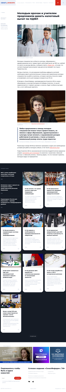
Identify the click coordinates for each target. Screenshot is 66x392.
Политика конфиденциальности (36, 375)
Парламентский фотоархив (37, 123)
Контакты (51, 2)
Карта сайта (33, 388)
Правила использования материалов (37, 377)
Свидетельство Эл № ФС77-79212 (36, 371)
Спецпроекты (28, 2)
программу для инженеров (30, 153)
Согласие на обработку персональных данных (11, 382)
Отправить (17, 378)
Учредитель (50, 371)
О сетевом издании (32, 373)
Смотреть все (33, 336)
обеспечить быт (54, 147)
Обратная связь (51, 373)
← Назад (3, 12)
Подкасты (45, 2)
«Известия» (50, 65)
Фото (34, 2)
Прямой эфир (39, 2)
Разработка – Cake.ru (60, 388)
